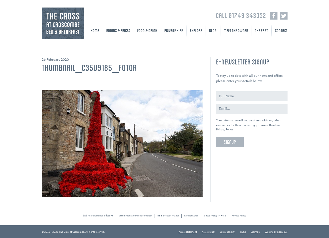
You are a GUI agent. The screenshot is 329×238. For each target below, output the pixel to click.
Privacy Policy (224, 129)
